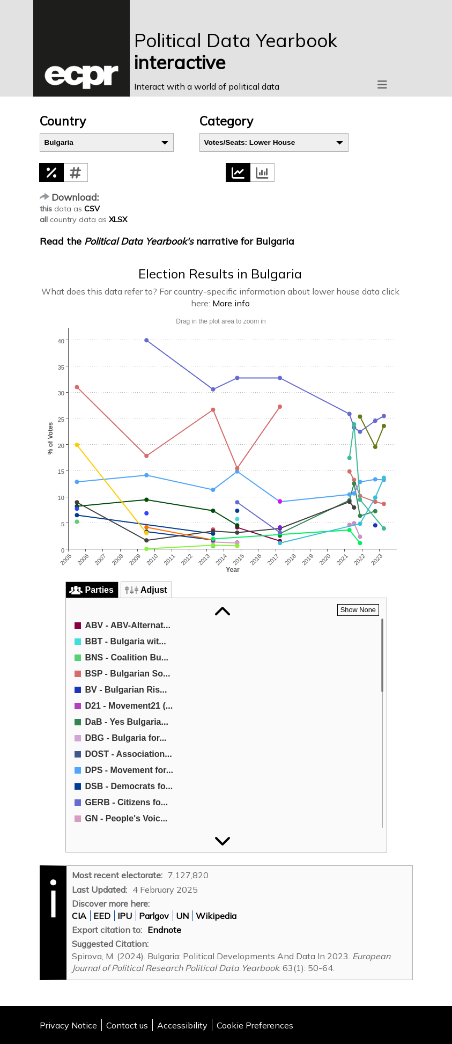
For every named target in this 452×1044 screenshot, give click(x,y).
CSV (92, 209)
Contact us (127, 1025)
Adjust (153, 589)
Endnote (164, 929)
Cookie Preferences (255, 1025)
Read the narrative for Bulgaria (167, 241)
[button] (51, 172)
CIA (79, 915)
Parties (99, 589)
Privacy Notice (68, 1025)
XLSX (118, 219)
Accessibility (182, 1025)
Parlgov (154, 915)
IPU (124, 915)
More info (231, 303)
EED (101, 915)
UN (182, 915)
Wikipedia (216, 915)
